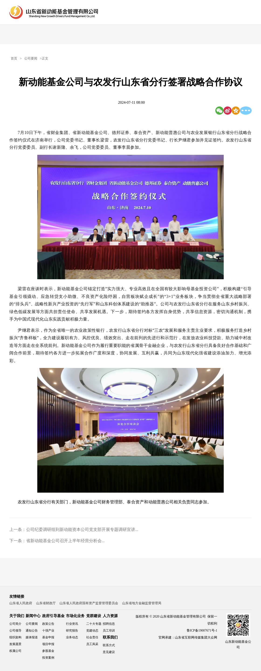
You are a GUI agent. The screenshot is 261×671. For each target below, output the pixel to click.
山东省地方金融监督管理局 (141, 603)
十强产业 (48, 630)
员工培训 (109, 630)
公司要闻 (30, 58)
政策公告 (48, 623)
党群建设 (93, 616)
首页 (14, 58)
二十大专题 (93, 623)
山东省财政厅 (46, 603)
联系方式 (109, 645)
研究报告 (72, 630)
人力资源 (110, 616)
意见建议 (109, 652)
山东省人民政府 (20, 603)
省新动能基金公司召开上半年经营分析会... (65, 540)
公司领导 (15, 630)
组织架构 (15, 637)
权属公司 (15, 651)
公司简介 (15, 623)
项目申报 (48, 644)
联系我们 (110, 637)
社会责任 (92, 637)
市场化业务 (75, 616)
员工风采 (92, 644)
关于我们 (16, 616)
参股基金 (48, 651)
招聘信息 (109, 623)
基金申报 (48, 637)
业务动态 (72, 637)
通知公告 (32, 630)
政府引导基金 (53, 616)
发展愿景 (15, 644)
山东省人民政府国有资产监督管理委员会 (88, 603)
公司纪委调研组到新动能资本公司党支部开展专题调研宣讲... (82, 529)
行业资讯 (72, 623)
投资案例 (48, 657)
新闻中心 (33, 616)
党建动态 (92, 630)
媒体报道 (32, 637)
